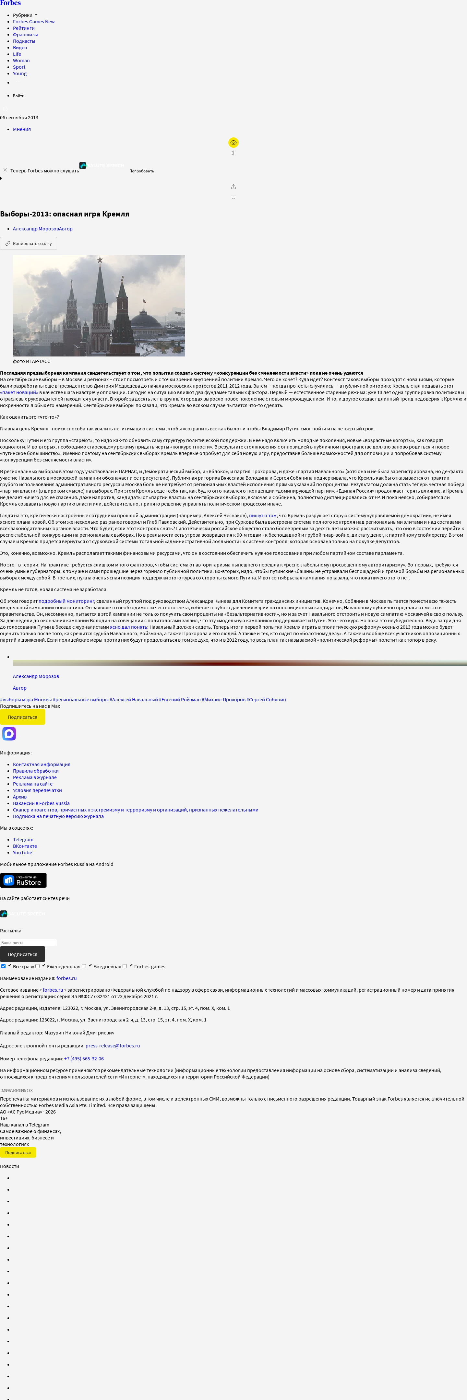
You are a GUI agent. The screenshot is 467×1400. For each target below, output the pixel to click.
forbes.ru (66, 978)
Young (20, 73)
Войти (18, 96)
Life (17, 54)
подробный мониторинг (66, 601)
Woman (21, 60)
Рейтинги (24, 28)
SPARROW (15, 1090)
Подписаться (22, 717)
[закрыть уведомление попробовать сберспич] (5, 170)
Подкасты (24, 41)
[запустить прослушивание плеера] (233, 153)
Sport (19, 67)
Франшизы (25, 34)
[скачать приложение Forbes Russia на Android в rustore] (23, 880)
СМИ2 (5, 1090)
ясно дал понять (128, 627)
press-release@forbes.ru (113, 1045)
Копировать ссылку (28, 243)
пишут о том (263, 515)
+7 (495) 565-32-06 (84, 1058)
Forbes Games (33, 21)
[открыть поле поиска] (5, 109)
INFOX (26, 1090)
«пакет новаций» (19, 392)
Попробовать (141, 171)
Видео (20, 47)
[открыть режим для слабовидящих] (233, 142)
